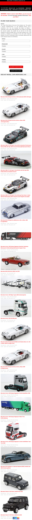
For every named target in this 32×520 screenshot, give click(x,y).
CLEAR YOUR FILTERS (16, 70)
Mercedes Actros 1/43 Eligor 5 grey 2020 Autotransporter (13, 294)
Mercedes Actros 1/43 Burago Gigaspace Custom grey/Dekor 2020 (15, 393)
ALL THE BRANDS (20, 8)
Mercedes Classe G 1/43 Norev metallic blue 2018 (12, 491)
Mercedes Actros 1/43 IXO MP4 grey (9, 318)
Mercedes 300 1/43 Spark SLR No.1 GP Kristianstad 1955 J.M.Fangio (16, 96)
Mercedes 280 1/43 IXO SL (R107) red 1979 (10, 271)
